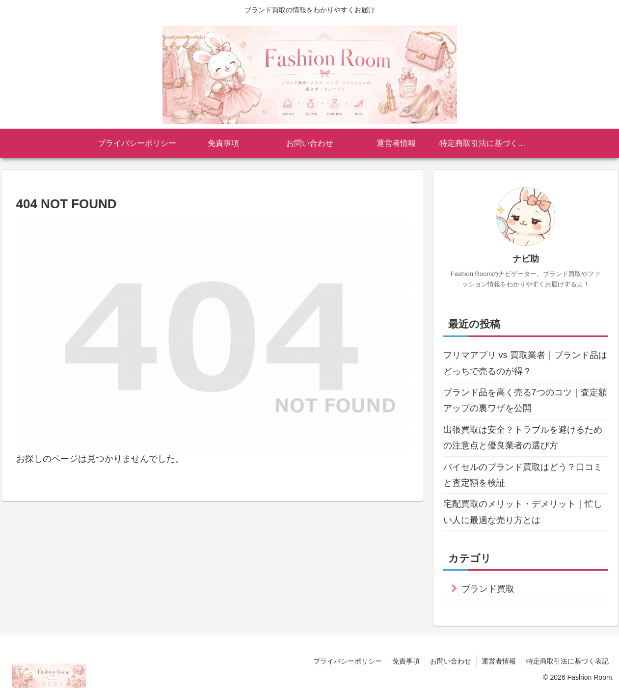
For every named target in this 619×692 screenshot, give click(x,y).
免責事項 (406, 661)
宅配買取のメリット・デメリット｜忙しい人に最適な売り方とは (522, 512)
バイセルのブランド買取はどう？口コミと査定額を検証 (522, 475)
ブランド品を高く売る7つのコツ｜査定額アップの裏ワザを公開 (525, 400)
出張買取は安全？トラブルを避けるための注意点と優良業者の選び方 (522, 437)
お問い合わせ (450, 661)
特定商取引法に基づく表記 (567, 661)
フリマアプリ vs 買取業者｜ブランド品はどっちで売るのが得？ (525, 363)
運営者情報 (499, 661)
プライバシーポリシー (347, 661)
